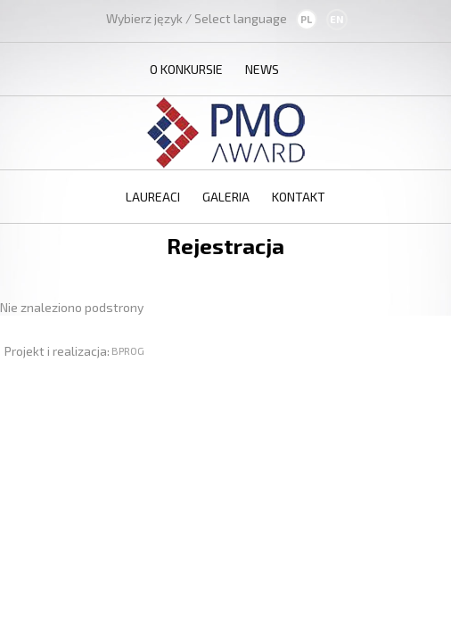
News (262, 69)
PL (306, 19)
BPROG (127, 350)
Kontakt (298, 196)
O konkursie (186, 69)
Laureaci (153, 196)
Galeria (226, 196)
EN (336, 19)
